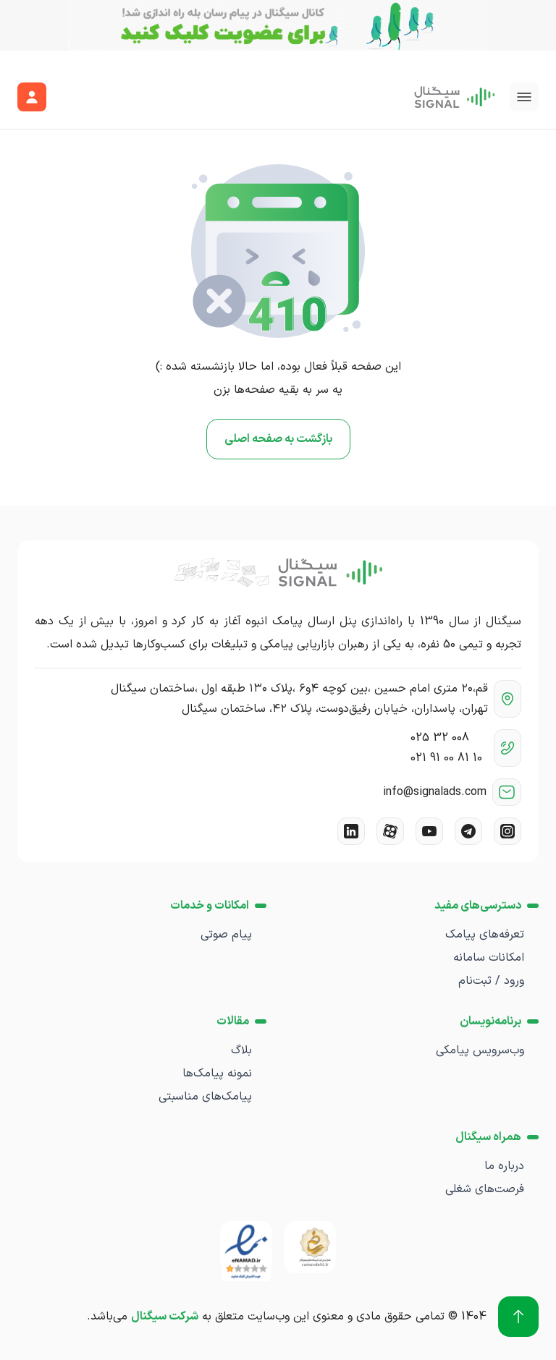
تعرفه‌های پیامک (484, 934)
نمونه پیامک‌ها (217, 1073)
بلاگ (241, 1050)
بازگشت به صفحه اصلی (278, 439)
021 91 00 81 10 (446, 758)
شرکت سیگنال (164, 1316)
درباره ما (504, 1166)
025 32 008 (439, 738)
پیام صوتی (226, 934)
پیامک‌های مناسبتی (205, 1096)
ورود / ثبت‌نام (491, 981)
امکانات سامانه (488, 957)
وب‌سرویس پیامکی (480, 1050)
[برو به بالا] (518, 1316)
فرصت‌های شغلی (484, 1189)
